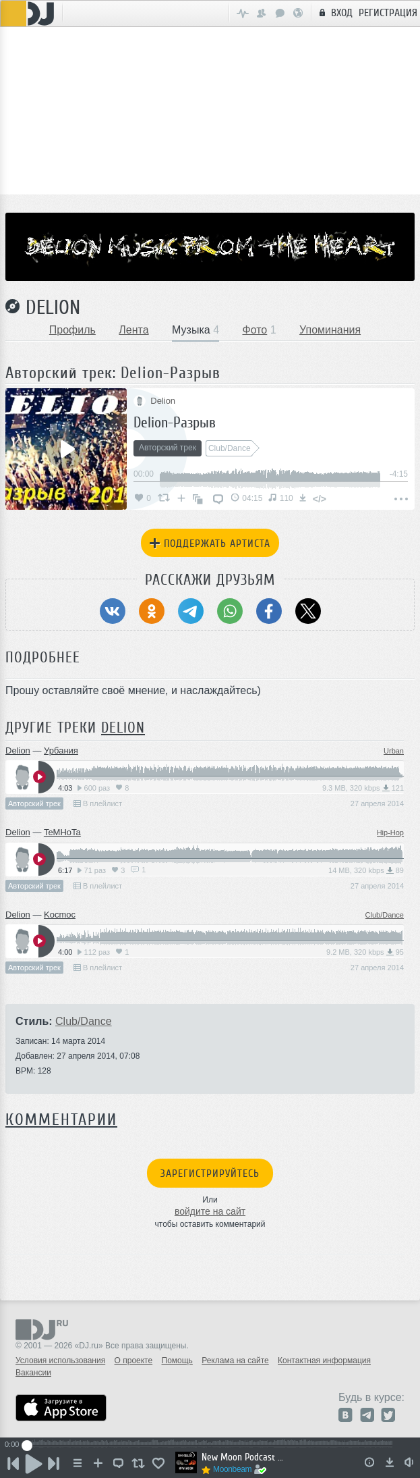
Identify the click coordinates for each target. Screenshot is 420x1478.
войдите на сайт (210, 1211)
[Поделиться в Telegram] (190, 611)
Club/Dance (384, 915)
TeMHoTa (62, 832)
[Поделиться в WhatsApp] (229, 611)
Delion (53, 307)
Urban (394, 751)
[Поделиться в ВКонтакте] (112, 611)
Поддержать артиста (210, 543)
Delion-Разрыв (174, 422)
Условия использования (60, 1360)
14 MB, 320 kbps (366, 870)
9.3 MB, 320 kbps (363, 788)
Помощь (177, 1360)
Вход (334, 12)
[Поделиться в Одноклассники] (151, 611)
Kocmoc (60, 914)
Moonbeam (232, 1469)
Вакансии (33, 1372)
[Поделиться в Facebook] (268, 611)
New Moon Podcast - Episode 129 (242, 1457)
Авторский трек (34, 803)
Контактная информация (324, 1360)
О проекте (134, 1360)
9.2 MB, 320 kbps (365, 952)
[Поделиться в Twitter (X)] (308, 611)
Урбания (61, 750)
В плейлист (97, 803)
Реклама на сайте (235, 1360)
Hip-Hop (390, 832)
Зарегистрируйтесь (210, 1173)
